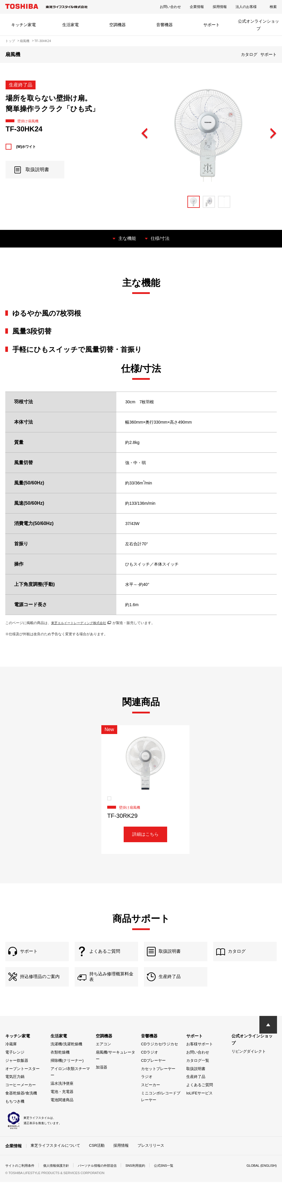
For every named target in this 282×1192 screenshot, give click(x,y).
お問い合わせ (170, 7)
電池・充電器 (62, 1101)
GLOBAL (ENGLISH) (260, 1175)
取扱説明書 (195, 1078)
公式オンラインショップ (258, 25)
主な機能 (126, 238)
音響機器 (164, 24)
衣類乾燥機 (60, 1062)
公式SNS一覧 (175, 1175)
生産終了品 (195, 1086)
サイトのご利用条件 (21, 1175)
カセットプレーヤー (158, 1078)
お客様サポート (199, 1054)
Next (273, 133)
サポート (211, 24)
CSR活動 (97, 1155)
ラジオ (146, 1086)
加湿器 (101, 1077)
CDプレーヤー (153, 1070)
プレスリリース (150, 1155)
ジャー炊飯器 (16, 1070)
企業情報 (197, 7)
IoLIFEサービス (199, 1103)
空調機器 (117, 24)
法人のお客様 (246, 7)
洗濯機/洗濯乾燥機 (66, 1054)
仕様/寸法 (161, 238)
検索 (273, 7)
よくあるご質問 (199, 1095)
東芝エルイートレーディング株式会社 (83, 623)
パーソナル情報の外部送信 (104, 1175)
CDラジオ (149, 1062)
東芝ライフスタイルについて (55, 1155)
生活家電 (70, 24)
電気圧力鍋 (14, 1086)
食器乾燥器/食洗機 (21, 1103)
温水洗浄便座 (62, 1093)
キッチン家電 (23, 24)
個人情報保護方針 (60, 1175)
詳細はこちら (145, 835)
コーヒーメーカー (20, 1095)
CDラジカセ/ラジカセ (159, 1054)
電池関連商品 (62, 1110)
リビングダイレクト (248, 1061)
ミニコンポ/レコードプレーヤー (160, 1106)
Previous (145, 133)
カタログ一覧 (197, 1070)
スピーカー (150, 1095)
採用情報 (220, 7)
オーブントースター (22, 1078)
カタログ (249, 54)
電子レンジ (14, 1062)
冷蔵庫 (11, 1054)
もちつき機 (14, 1111)
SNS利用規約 (144, 1175)
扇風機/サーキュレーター (115, 1065)
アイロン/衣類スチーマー (70, 1082)
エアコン (103, 1054)
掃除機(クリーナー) (67, 1070)
